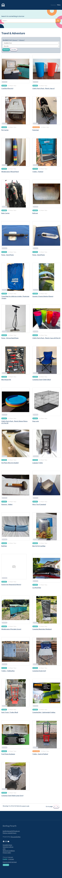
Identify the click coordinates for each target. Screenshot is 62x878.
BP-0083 (4, 206)
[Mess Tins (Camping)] (46, 485)
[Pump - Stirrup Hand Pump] (15, 318)
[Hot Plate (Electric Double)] (15, 443)
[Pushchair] (46, 110)
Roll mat (35, 213)
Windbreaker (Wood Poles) (10, 171)
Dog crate (35, 421)
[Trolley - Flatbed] (46, 152)
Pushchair (35, 130)
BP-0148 (4, 373)
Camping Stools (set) (39, 671)
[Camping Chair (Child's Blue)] (46, 360)
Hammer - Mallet (6, 504)
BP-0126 (35, 331)
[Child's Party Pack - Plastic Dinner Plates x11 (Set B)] (15, 402)
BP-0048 (35, 123)
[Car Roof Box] (46, 568)
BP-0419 (4, 705)
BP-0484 (4, 789)
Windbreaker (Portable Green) (11, 629)
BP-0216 (4, 456)
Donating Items (7, 845)
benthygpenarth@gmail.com (11, 831)
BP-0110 (4, 248)
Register (53, 5)
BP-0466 (4, 747)
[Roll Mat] (15, 526)
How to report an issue (10, 862)
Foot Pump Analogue (8, 754)
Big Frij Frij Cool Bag (38, 546)
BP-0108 (35, 206)
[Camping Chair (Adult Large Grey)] (15, 776)
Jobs (4, 849)
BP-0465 (35, 747)
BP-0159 (4, 414)
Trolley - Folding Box (8, 671)
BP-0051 (4, 165)
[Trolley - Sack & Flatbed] (46, 734)
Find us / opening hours (9, 833)
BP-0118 (4, 289)
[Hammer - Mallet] (15, 485)
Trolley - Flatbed (37, 171)
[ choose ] (15, 40)
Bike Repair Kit (6, 379)
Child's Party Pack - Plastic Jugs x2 (43, 88)
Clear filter (13, 49)
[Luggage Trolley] (46, 443)
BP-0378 (35, 622)
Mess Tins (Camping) (39, 504)
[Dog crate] (46, 402)
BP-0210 (35, 414)
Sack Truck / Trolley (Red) (9, 712)
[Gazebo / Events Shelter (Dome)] (46, 277)
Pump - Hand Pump (7, 255)
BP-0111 (35, 248)
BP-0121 (4, 331)
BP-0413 (35, 664)
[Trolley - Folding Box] (15, 651)
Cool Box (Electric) (7, 88)
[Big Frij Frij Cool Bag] (46, 526)
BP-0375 (35, 581)
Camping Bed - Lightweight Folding (43, 712)
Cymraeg (11, 859)
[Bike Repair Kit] (15, 360)
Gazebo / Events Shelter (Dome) (42, 296)
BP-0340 (35, 539)
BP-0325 (4, 539)
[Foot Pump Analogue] (15, 734)
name (24, 806)
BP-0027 (4, 81)
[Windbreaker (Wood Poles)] (15, 152)
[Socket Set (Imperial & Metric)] (14, 566)
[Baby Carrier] (15, 194)
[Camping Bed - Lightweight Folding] (46, 693)
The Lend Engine (15, 837)
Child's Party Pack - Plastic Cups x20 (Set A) (46, 338)
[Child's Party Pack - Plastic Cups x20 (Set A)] (46, 318)
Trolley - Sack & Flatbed (40, 754)
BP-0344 (4, 578)
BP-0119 (35, 289)
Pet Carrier (5, 130)
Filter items (6, 49)
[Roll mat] (46, 194)
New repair (5, 865)
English (5, 859)
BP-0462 (35, 705)
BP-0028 (35, 81)
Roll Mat (4, 546)
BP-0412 (4, 664)
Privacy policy (7, 852)
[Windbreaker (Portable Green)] (15, 610)
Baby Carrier (5, 213)
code (27, 806)
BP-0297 (35, 456)
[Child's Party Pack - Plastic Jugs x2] (46, 69)
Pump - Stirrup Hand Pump (9, 338)
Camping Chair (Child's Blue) (41, 379)
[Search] (58, 21)
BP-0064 (35, 165)
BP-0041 (4, 123)
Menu (58, 5)
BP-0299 (4, 497)
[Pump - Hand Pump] (15, 235)
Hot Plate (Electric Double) (10, 463)
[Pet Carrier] (15, 110)
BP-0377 (4, 622)
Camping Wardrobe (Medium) (42, 629)
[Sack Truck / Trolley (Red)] (15, 693)
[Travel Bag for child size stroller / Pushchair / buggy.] (15, 277)
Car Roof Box (36, 587)
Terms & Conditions (9, 850)
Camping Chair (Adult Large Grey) (12, 795)
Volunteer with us (8, 847)
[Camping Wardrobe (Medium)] (46, 610)
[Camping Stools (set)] (46, 651)
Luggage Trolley (37, 463)
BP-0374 (35, 497)
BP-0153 (35, 373)
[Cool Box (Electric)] (15, 69)
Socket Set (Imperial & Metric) (11, 584)
